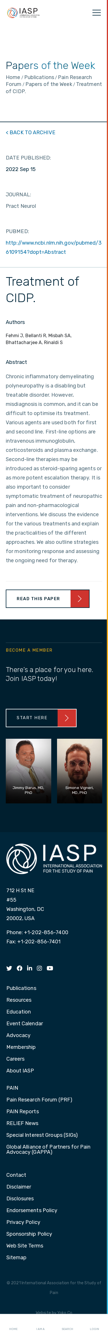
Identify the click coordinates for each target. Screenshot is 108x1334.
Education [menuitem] (18, 1012)
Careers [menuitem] (15, 1059)
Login (94, 1324)
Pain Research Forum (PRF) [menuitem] (39, 1100)
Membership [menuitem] (21, 1047)
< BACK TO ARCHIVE (30, 132)
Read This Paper (38, 598)
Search (67, 1324)
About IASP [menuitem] (20, 1071)
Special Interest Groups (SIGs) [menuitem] (42, 1135)
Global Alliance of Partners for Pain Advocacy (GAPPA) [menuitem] (48, 1149)
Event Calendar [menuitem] (24, 1024)
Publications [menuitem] (21, 988)
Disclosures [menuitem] (20, 1199)
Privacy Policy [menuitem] (23, 1222)
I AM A (40, 1324)
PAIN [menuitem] (12, 1088)
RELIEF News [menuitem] (22, 1123)
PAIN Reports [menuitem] (22, 1112)
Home (13, 1324)
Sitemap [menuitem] (16, 1258)
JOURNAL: (18, 194)
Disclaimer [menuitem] (18, 1187)
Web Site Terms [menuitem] (24, 1246)
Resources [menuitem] (19, 1000)
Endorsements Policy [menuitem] (32, 1211)
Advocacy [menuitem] (18, 1036)
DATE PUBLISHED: (28, 158)
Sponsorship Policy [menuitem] (29, 1234)
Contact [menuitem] (16, 1175)
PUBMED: (17, 231)
